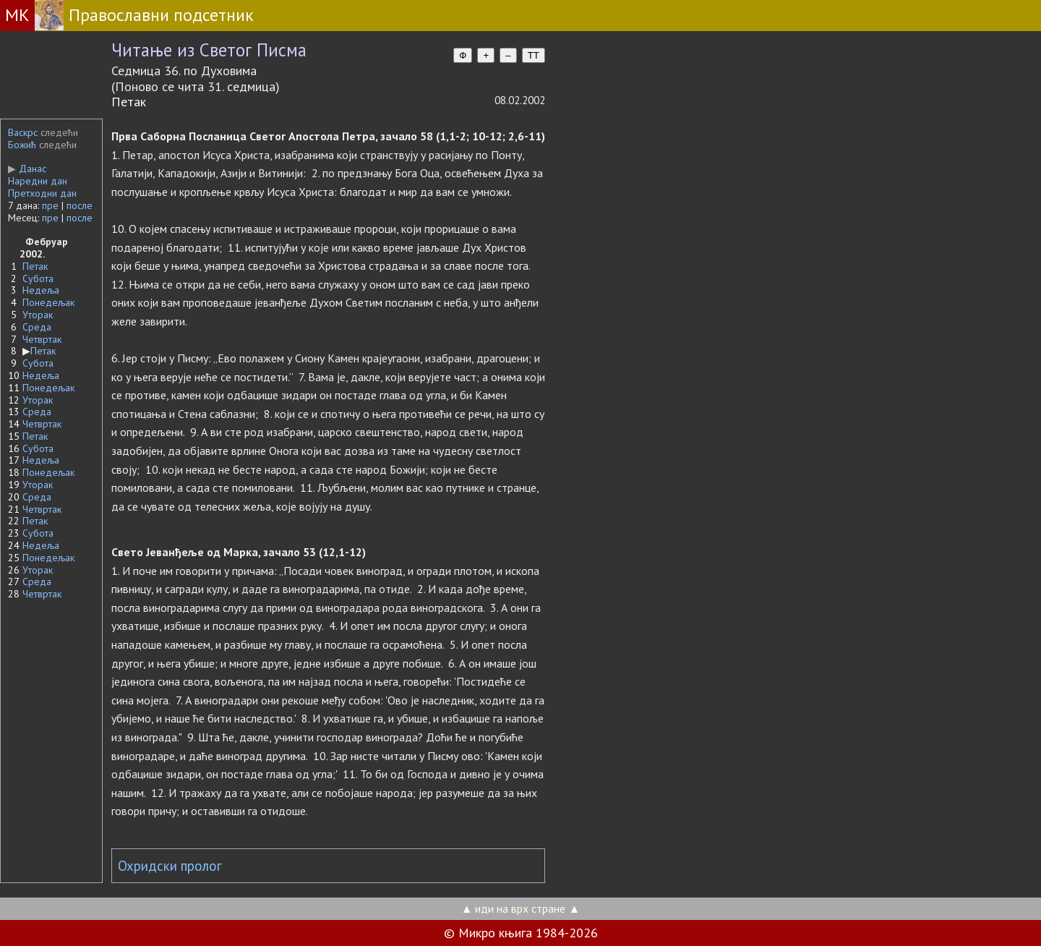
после (80, 205)
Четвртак (41, 339)
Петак (35, 266)
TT (533, 55)
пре (50, 205)
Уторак (37, 314)
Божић (22, 144)
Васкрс (23, 132)
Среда (36, 326)
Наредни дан (37, 180)
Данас (27, 168)
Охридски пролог (170, 865)
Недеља (40, 290)
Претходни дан (42, 193)
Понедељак (48, 302)
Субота (37, 278)
